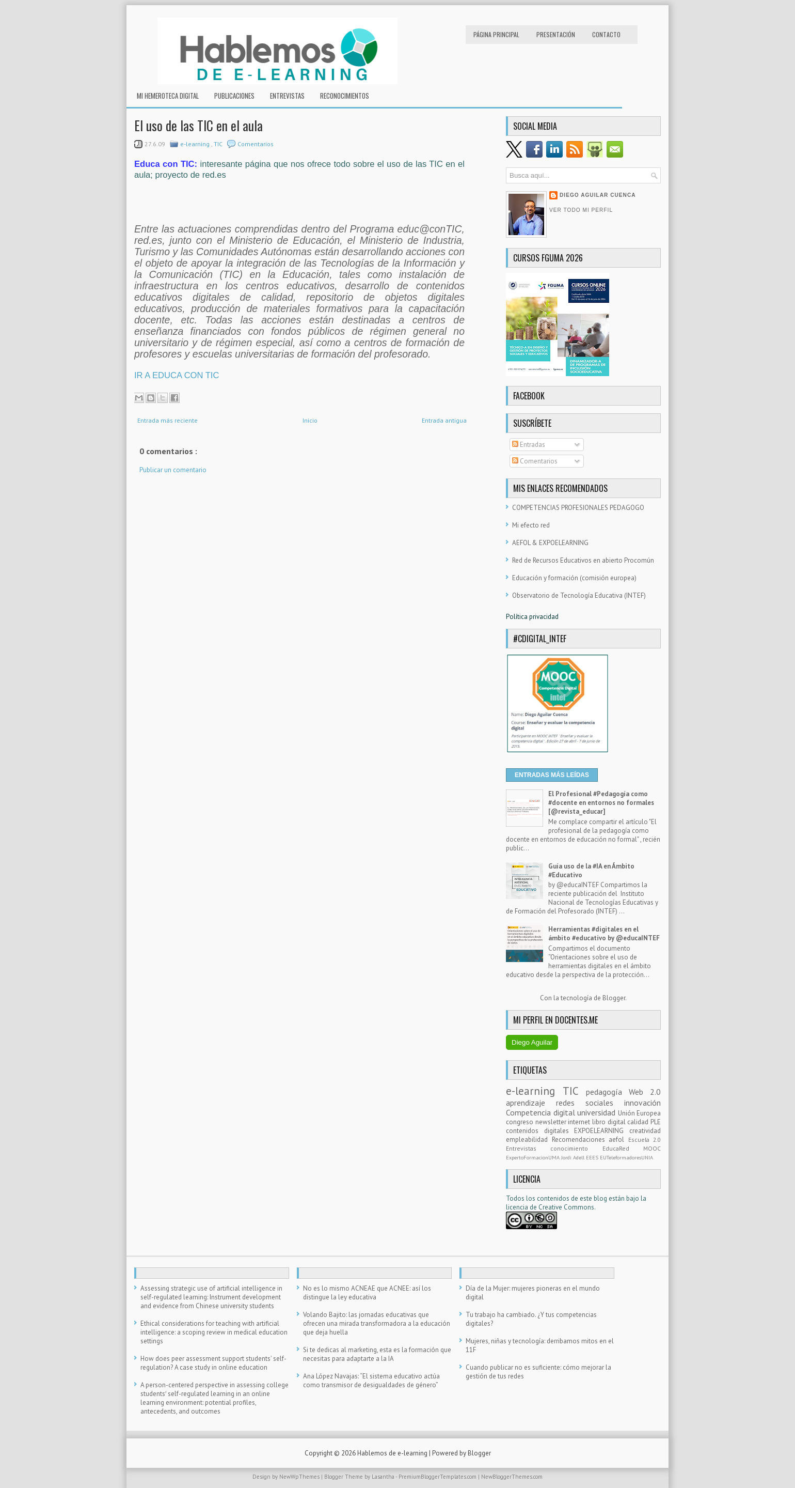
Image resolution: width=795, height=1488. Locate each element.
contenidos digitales (540, 1130)
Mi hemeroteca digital (168, 95)
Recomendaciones (580, 1139)
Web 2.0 (645, 1092)
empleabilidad (529, 1139)
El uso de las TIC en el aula (198, 125)
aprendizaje (531, 1102)
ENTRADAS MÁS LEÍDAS (552, 775)
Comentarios (255, 144)
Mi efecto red (531, 525)
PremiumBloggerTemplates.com (438, 1476)
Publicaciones (234, 95)
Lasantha (383, 1476)
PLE (655, 1122)
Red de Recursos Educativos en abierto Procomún (583, 560)
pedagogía (607, 1092)
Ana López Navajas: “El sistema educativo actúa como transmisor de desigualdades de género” (371, 1380)
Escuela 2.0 (644, 1139)
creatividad (645, 1130)
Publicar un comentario (172, 470)
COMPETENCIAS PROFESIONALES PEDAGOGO (578, 507)
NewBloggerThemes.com (512, 1476)
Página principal (496, 34)
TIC (219, 144)
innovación (642, 1102)
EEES (593, 1157)
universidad (597, 1112)
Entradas (528, 444)
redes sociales (590, 1102)
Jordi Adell (573, 1157)
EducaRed (622, 1148)
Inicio (310, 420)
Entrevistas (287, 95)
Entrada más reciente (167, 420)
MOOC (652, 1148)
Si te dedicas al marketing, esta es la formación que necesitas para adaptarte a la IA (377, 1354)
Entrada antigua (444, 420)
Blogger (613, 998)
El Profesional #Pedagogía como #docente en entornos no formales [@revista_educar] (601, 802)
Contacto (606, 34)
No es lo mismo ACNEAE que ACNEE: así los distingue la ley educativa (367, 1292)
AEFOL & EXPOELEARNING (550, 542)
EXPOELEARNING (601, 1130)
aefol (618, 1139)
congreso (520, 1122)
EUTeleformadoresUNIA (626, 1157)
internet (580, 1122)
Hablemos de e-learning (393, 1453)
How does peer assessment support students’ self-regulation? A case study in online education (213, 1363)
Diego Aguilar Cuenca (598, 195)
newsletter (551, 1122)
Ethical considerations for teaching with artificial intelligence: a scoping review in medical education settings (214, 1332)
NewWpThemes (300, 1476)
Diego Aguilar (532, 1042)
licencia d (519, 1207)
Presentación (555, 34)
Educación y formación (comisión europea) (574, 578)
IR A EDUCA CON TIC (176, 375)
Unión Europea (639, 1113)
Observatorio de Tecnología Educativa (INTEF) (579, 595)
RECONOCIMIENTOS (344, 95)
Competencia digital (541, 1112)
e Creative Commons (563, 1207)
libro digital (609, 1122)
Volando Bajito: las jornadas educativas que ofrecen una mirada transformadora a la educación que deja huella (376, 1323)
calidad (638, 1122)
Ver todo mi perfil (581, 210)
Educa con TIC (164, 164)
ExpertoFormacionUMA (533, 1157)
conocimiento (576, 1148)
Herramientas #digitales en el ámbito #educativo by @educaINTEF (604, 933)
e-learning (195, 144)
